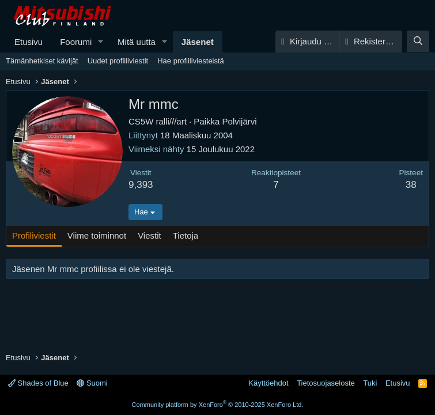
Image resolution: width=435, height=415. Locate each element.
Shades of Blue (38, 383)
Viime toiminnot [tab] (96, 235)
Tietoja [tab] (185, 235)
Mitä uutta (137, 42)
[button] (101, 41)
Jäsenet (197, 42)
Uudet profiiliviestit (118, 60)
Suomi (92, 383)
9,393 (140, 184)
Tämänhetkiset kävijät (42, 60)
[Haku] (418, 41)
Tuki (370, 383)
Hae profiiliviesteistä (190, 60)
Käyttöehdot (268, 383)
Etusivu (28, 42)
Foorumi (76, 42)
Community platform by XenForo (218, 404)
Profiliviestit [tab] (34, 235)
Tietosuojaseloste (326, 383)
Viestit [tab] (149, 235)
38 (411, 184)
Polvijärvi (239, 121)
